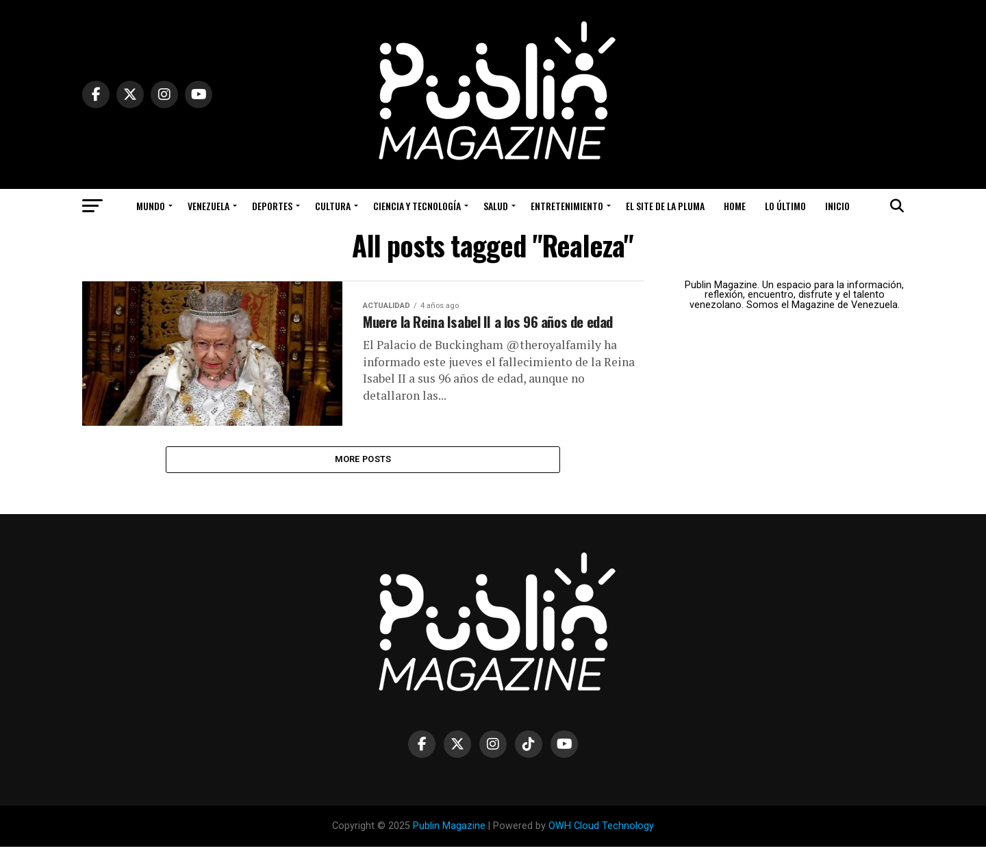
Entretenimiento (567, 206)
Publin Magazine (449, 833)
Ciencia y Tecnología (417, 206)
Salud (495, 206)
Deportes (272, 206)
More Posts (363, 465)
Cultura (333, 206)
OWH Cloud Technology (601, 833)
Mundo (150, 206)
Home (735, 206)
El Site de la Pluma (665, 206)
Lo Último (785, 206)
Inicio (837, 206)
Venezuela (208, 206)
